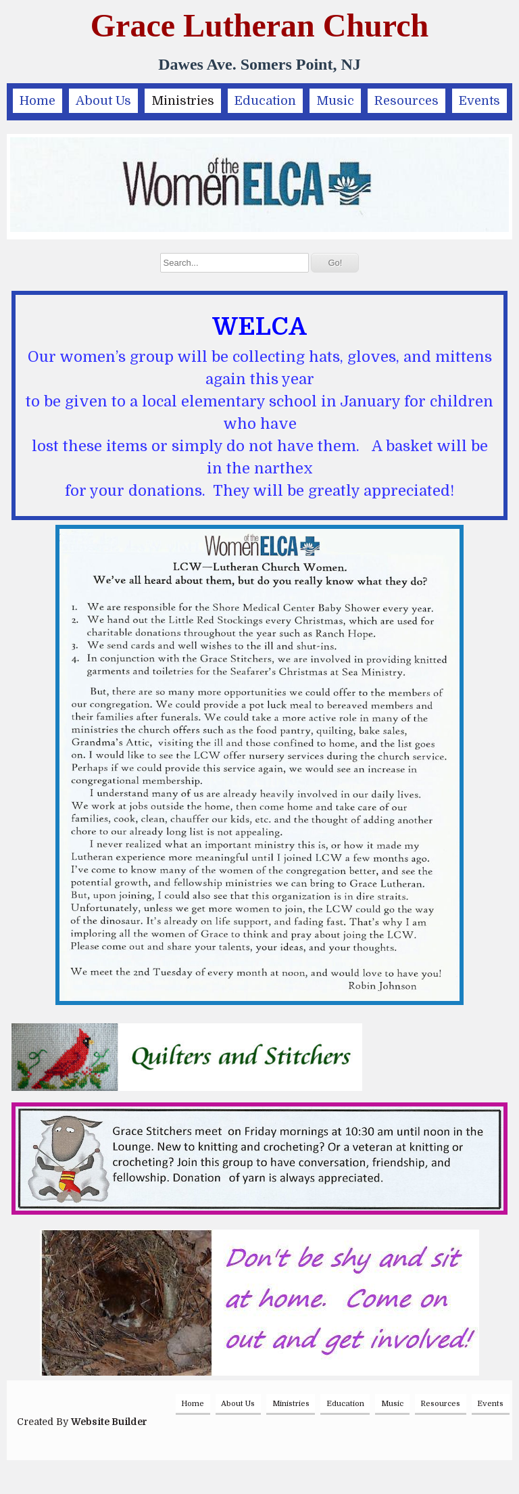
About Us (103, 101)
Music (335, 101)
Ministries (182, 101)
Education (265, 101)
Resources (406, 101)
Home (37, 101)
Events (479, 101)
